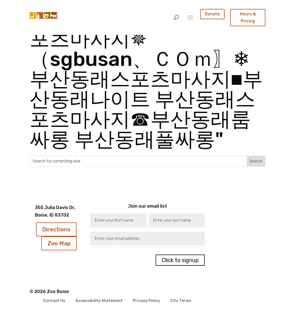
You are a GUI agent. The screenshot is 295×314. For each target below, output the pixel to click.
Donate (212, 13)
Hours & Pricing (248, 17)
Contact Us (54, 301)
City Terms (180, 301)
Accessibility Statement (99, 301)
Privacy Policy (146, 301)
